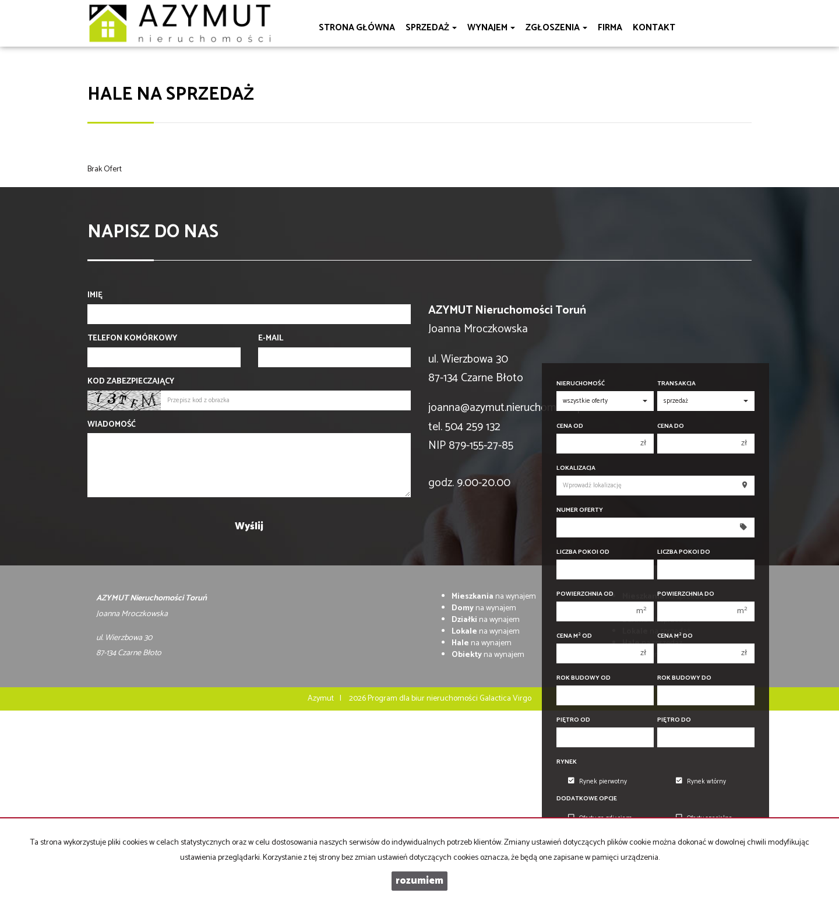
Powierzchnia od (585, 594)
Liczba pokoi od (582, 552)
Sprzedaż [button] (431, 27)
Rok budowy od (583, 678)
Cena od (569, 426)
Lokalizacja (575, 468)
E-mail (270, 338)
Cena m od (574, 636)
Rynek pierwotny (597, 781)
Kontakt (654, 27)
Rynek (566, 762)
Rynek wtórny (701, 781)
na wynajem (494, 596)
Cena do (670, 426)
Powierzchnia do (685, 594)
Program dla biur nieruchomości (424, 698)
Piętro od (573, 720)
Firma (610, 27)
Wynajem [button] (491, 27)
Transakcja (676, 383)
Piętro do (674, 720)
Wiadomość (111, 425)
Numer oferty (579, 510)
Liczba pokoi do (683, 552)
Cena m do (675, 636)
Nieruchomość (580, 383)
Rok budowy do (684, 678)
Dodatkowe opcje (586, 798)
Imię (95, 295)
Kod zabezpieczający (130, 382)
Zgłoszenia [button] (556, 27)
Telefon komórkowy (132, 338)
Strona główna (357, 27)
